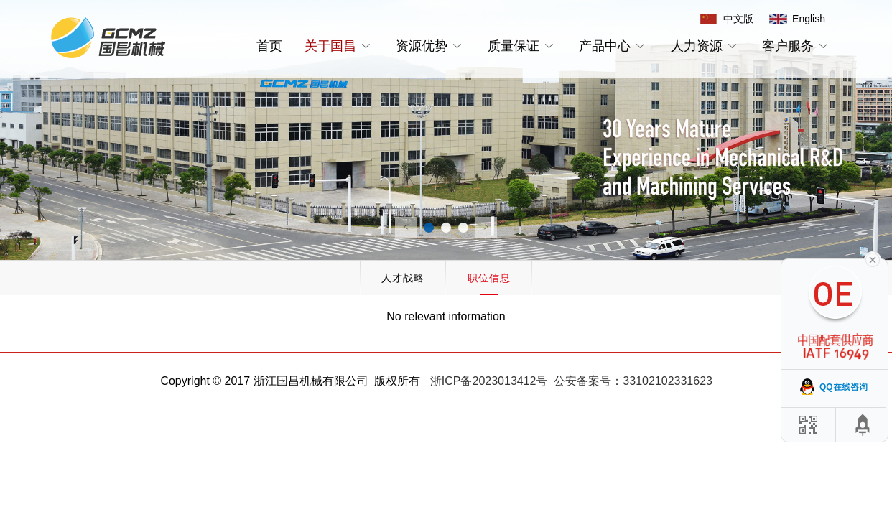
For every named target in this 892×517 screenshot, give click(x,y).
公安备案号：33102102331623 (633, 381)
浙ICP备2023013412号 (489, 381)
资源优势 (430, 46)
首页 (269, 46)
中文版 (738, 18)
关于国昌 (339, 46)
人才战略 (402, 278)
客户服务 (797, 46)
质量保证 (522, 46)
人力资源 (705, 46)
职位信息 (489, 278)
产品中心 (614, 46)
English (808, 18)
